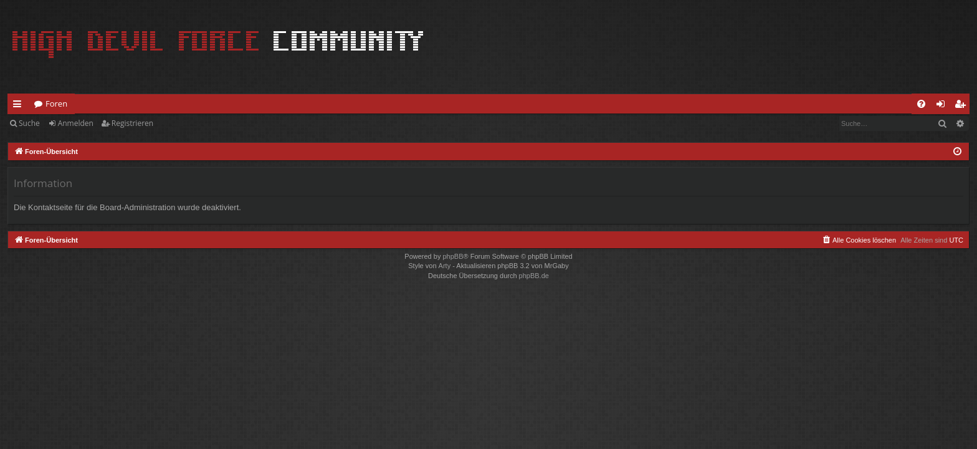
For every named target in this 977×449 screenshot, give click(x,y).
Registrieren (132, 123)
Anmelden (75, 123)
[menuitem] (921, 104)
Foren (56, 103)
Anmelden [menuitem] (944, 106)
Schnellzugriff (19, 106)
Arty (445, 265)
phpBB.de (534, 275)
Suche (29, 123)
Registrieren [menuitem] (963, 106)
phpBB (452, 256)
